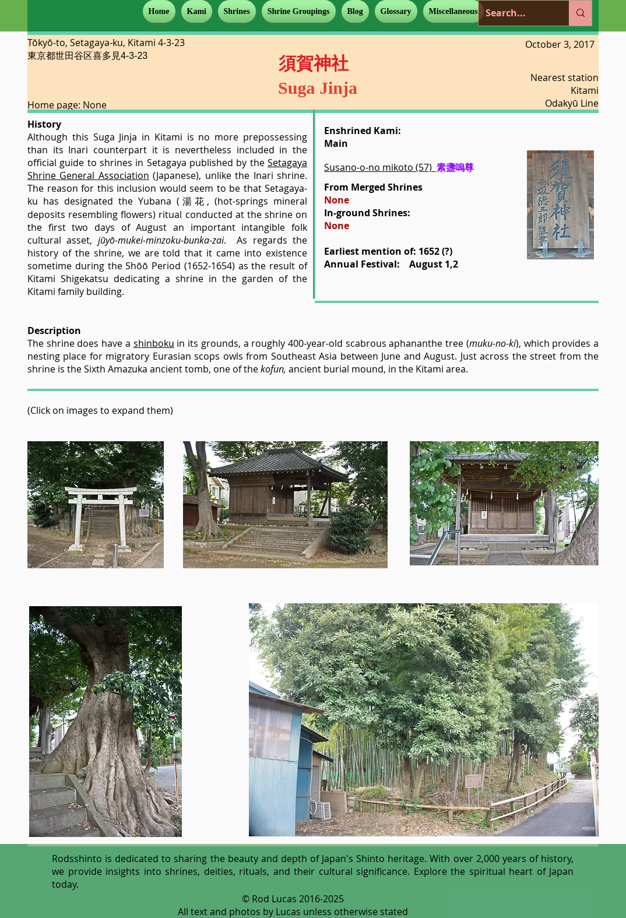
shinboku (153, 343)
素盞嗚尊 (455, 167)
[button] (196, 11)
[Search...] (515, 13)
